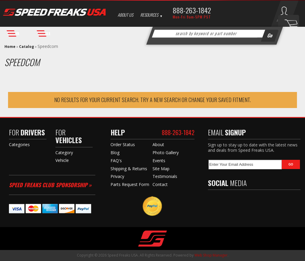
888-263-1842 (192, 10)
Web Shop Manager (211, 255)
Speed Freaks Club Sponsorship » (50, 185)
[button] (214, 33)
